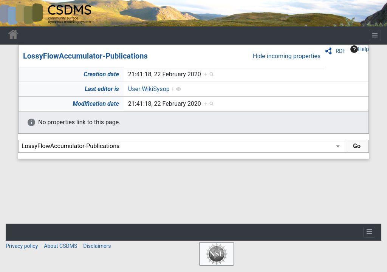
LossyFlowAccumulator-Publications (85, 55)
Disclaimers (97, 246)
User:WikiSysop (149, 89)
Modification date (96, 103)
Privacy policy (22, 246)
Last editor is (102, 89)
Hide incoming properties (286, 56)
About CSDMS (60, 246)
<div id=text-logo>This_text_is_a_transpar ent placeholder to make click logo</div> (12, 13)
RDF (340, 51)
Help (359, 49)
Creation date (101, 74)
